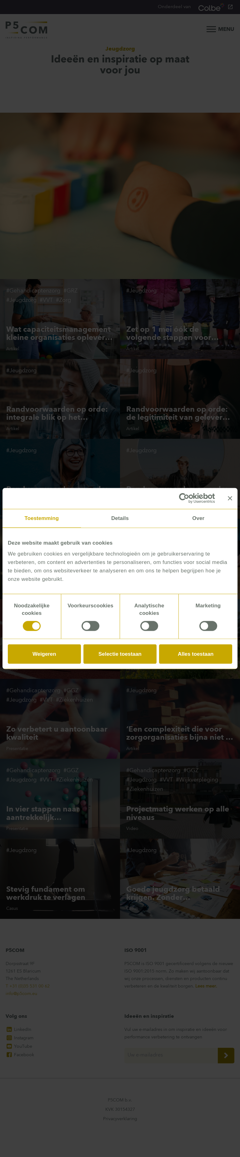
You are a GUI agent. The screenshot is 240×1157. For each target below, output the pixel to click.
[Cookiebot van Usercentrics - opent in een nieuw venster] (187, 498)
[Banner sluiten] (230, 498)
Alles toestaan (195, 654)
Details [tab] (120, 518)
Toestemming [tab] (42, 518)
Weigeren (44, 654)
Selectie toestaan (120, 654)
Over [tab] (198, 518)
